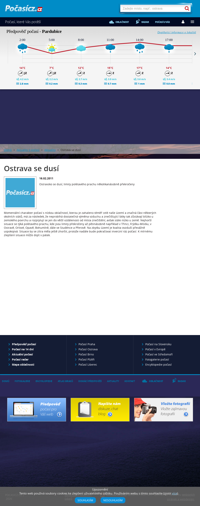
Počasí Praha (87, 344)
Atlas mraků (65, 381)
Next (195, 53)
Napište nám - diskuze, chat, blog (100, 409)
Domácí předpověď (90, 381)
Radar (145, 22)
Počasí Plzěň (87, 359)
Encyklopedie (44, 381)
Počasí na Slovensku (158, 344)
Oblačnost (122, 22)
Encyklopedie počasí (158, 364)
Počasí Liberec (88, 364)
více (174, 493)
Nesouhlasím (113, 500)
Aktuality (50, 150)
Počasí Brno (86, 354)
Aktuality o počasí (28, 150)
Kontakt (129, 381)
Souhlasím (85, 500)
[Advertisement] (100, 116)
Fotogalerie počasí (157, 359)
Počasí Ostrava (88, 349)
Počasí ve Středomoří (159, 354)
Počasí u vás (162, 22)
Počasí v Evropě (155, 349)
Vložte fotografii (163, 409)
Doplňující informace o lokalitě (176, 32)
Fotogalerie (22, 381)
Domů (8, 150)
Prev (5, 53)
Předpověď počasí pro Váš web (36, 409)
